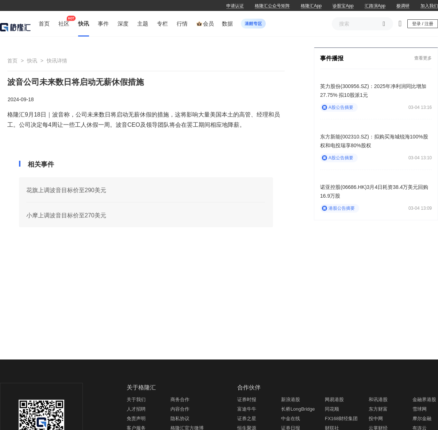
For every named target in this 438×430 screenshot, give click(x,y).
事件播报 (331, 58)
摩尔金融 (421, 418)
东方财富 (378, 409)
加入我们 (429, 5)
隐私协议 (179, 418)
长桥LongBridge (298, 409)
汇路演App (375, 5)
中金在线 (290, 418)
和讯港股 (378, 399)
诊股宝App (343, 5)
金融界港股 (424, 399)
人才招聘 (136, 409)
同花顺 (332, 409)
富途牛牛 (246, 409)
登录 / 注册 (422, 23)
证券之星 (246, 418)
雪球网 (419, 409)
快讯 (32, 61)
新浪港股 (290, 399)
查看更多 (423, 58)
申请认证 (235, 5)
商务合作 (179, 399)
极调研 (403, 5)
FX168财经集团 (341, 418)
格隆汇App (311, 5)
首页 (12, 61)
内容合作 (179, 409)
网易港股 (334, 399)
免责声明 (136, 418)
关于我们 (136, 399)
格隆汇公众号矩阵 (272, 5)
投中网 (376, 418)
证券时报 (246, 399)
